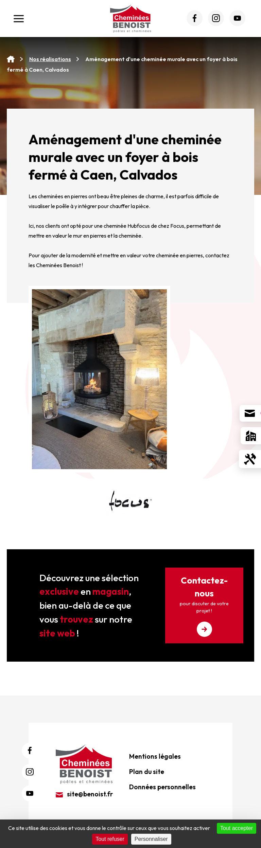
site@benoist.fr (84, 794)
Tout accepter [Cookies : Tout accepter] (236, 828)
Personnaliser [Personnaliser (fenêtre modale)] (151, 839)
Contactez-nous (204, 606)
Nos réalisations (50, 59)
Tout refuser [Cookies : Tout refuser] (109, 839)
